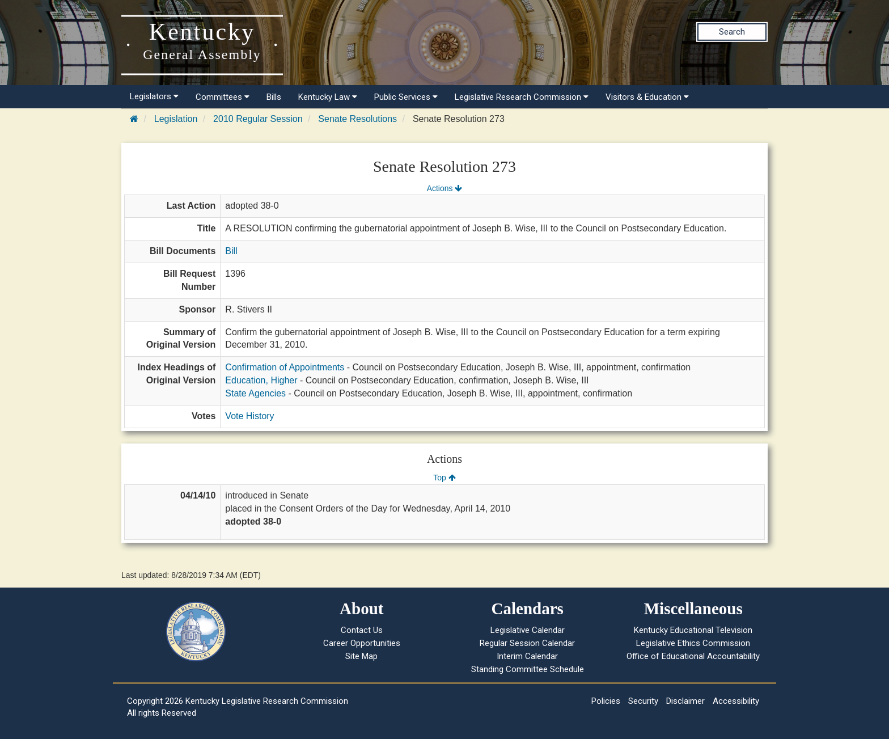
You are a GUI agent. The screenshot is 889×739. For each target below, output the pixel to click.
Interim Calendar (527, 656)
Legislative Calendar (527, 630)
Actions (444, 188)
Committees (222, 97)
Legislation (176, 119)
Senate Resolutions (357, 119)
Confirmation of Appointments (284, 367)
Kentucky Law (327, 97)
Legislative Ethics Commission (693, 643)
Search (732, 32)
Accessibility (736, 701)
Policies (605, 701)
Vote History (249, 416)
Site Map (361, 656)
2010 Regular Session (257, 119)
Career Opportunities (361, 643)
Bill (231, 251)
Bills (273, 97)
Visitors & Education (647, 97)
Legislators (154, 96)
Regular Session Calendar (527, 643)
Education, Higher (261, 380)
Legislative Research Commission (522, 97)
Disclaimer (685, 701)
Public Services (406, 97)
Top (444, 477)
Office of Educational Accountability (693, 656)
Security (643, 701)
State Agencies (255, 393)
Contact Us (362, 630)
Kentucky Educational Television (693, 630)
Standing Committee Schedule (527, 669)
